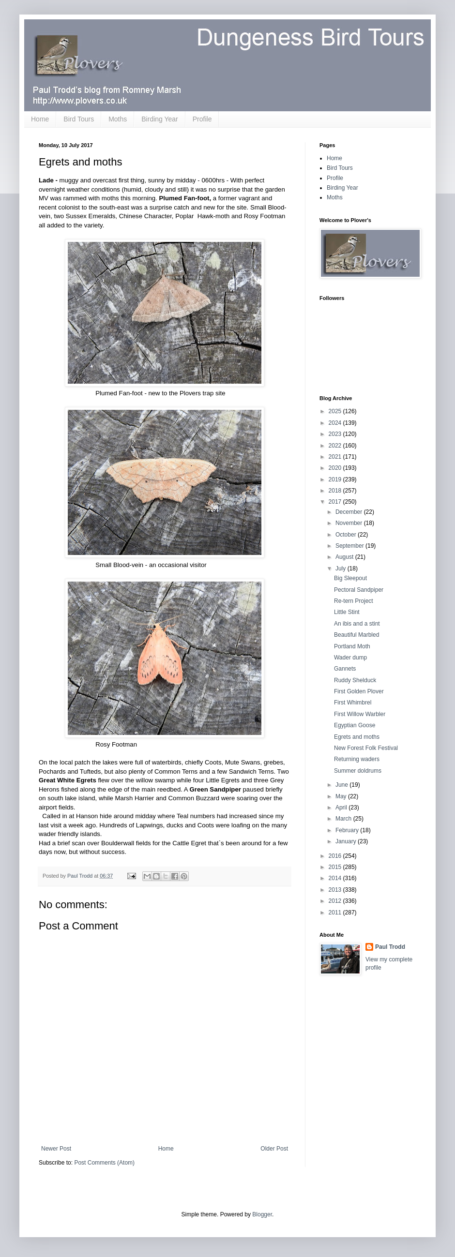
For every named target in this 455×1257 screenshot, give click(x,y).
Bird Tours (78, 119)
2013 (336, 889)
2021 (336, 456)
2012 (336, 901)
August (345, 557)
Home (40, 119)
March (344, 818)
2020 (336, 467)
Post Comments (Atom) (104, 1162)
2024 (336, 422)
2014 (336, 878)
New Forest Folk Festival (366, 748)
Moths (117, 119)
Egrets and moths (356, 736)
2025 (336, 411)
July (341, 568)
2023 (336, 434)
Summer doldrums (357, 770)
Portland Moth (352, 646)
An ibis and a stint (357, 623)
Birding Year (159, 119)
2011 (336, 912)
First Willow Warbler (359, 714)
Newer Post (56, 1148)
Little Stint (347, 612)
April (342, 807)
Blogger (262, 1214)
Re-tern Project (353, 601)
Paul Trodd (390, 946)
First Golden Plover (359, 691)
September (350, 545)
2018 (336, 490)
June (342, 784)
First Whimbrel (352, 702)
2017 (336, 501)
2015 (336, 867)
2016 (336, 856)
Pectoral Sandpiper (358, 589)
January (346, 841)
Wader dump (350, 657)
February (347, 830)
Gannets (345, 668)
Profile (202, 119)
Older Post (274, 1148)
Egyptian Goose (354, 725)
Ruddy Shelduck (355, 680)
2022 (336, 445)
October (346, 534)
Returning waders (356, 759)
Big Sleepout (350, 578)
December (349, 512)
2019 (336, 479)
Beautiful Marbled (356, 634)
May (341, 796)
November (349, 523)
